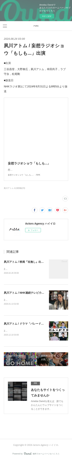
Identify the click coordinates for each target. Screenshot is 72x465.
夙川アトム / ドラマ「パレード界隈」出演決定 (32, 328)
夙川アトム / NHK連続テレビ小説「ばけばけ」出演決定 (37, 296)
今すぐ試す (47, 16)
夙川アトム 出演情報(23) (14, 192)
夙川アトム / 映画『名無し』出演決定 (26, 265)
